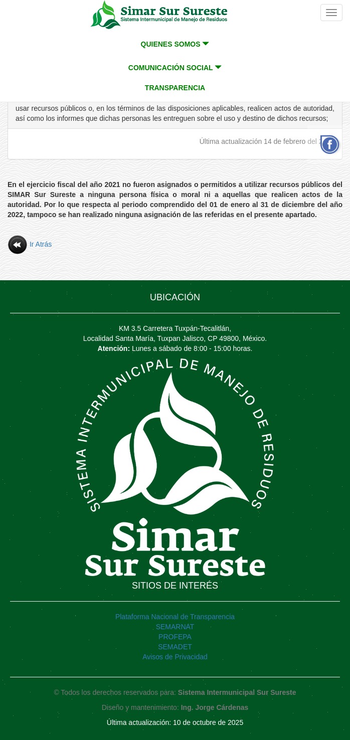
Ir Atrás (30, 244)
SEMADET (175, 647)
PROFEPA (175, 637)
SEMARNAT (175, 627)
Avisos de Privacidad (175, 657)
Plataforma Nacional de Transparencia (175, 617)
